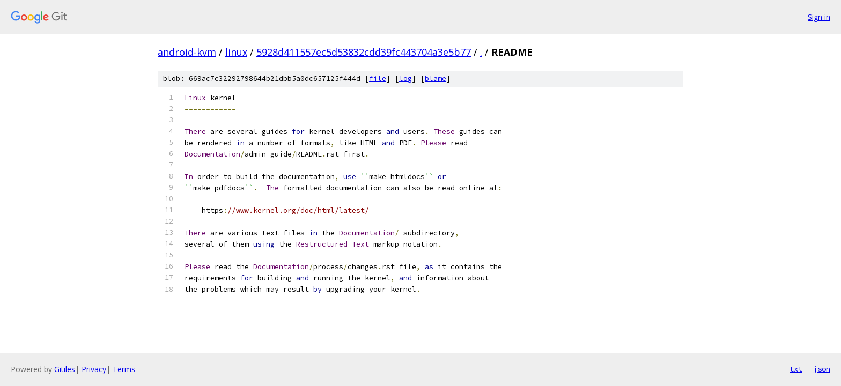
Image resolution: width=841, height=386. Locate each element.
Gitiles (64, 369)
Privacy (94, 369)
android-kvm (187, 52)
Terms (124, 369)
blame (435, 78)
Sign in (819, 17)
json (821, 369)
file (377, 78)
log (405, 78)
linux (236, 52)
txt (796, 369)
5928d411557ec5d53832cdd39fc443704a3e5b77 (363, 52)
